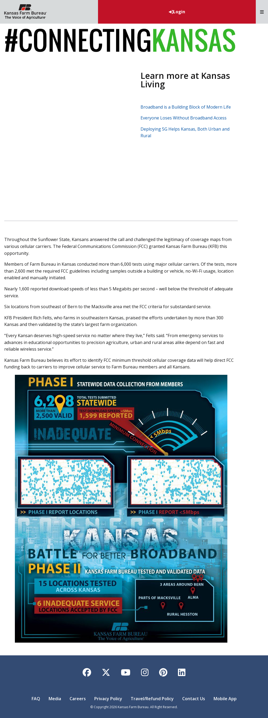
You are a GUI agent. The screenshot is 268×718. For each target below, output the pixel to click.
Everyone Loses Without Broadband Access (184, 118)
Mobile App (225, 699)
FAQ (36, 699)
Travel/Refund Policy (152, 699)
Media (55, 699)
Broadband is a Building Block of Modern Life (186, 107)
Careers (78, 699)
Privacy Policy (108, 699)
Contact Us (193, 699)
